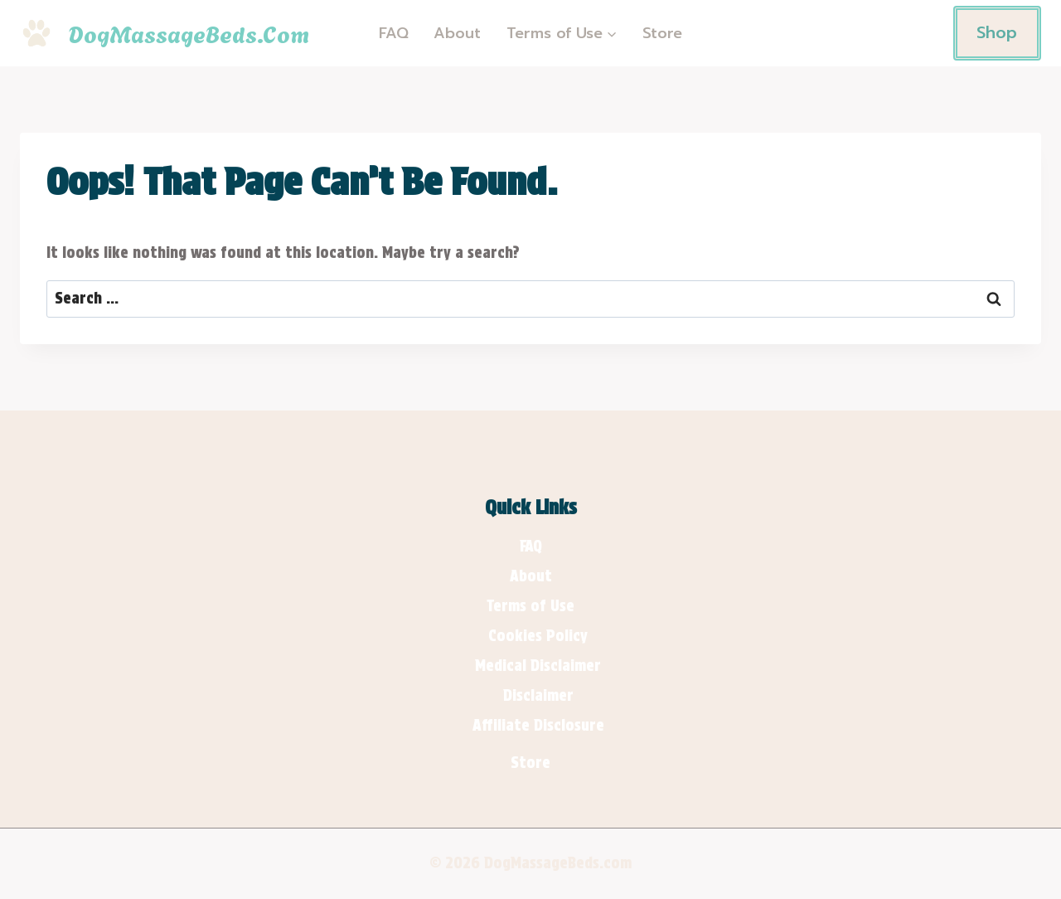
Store (662, 33)
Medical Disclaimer (538, 665)
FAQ (394, 33)
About (457, 33)
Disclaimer (538, 695)
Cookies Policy (538, 635)
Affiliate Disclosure (538, 725)
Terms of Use (530, 606)
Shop (996, 32)
